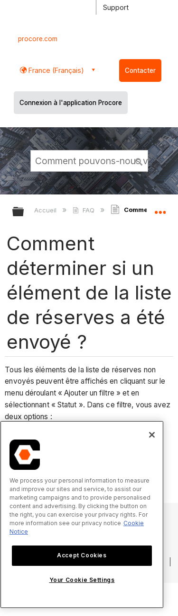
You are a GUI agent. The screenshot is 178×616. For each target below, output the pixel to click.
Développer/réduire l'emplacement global (160, 208)
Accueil (46, 210)
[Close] (151, 434)
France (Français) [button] (55, 70)
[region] (82, 514)
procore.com (37, 39)
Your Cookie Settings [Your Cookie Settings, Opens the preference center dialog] (82, 579)
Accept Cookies (81, 555)
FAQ (84, 210)
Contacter (140, 70)
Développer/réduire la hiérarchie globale (24, 212)
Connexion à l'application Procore (70, 102)
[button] (139, 160)
